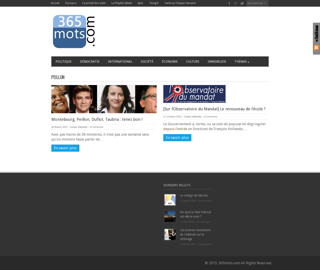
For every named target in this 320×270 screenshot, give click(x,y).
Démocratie (90, 61)
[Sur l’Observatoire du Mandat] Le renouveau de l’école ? (214, 109)
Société (147, 61)
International (120, 61)
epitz (140, 3)
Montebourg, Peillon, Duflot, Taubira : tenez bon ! (96, 119)
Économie (170, 61)
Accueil (55, 3)
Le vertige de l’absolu (194, 195)
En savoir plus (65, 148)
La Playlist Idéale (122, 3)
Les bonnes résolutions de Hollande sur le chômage (195, 234)
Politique (64, 61)
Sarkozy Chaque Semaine (180, 3)
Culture (192, 61)
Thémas (241, 61)
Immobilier (217, 61)
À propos (70, 3)
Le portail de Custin (94, 3)
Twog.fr (154, 3)
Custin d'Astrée (78, 127)
